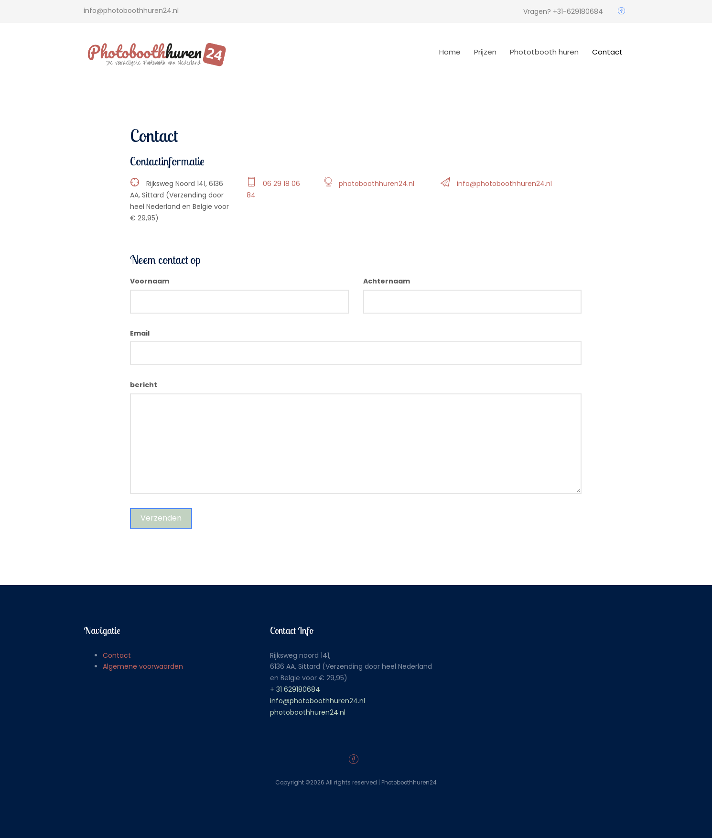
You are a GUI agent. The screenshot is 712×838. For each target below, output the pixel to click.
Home (450, 52)
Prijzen (485, 52)
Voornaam (149, 281)
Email (140, 333)
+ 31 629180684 (295, 689)
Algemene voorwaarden (143, 666)
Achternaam (386, 281)
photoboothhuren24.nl (376, 183)
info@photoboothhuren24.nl (504, 183)
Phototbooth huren (544, 52)
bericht (143, 385)
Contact (607, 52)
